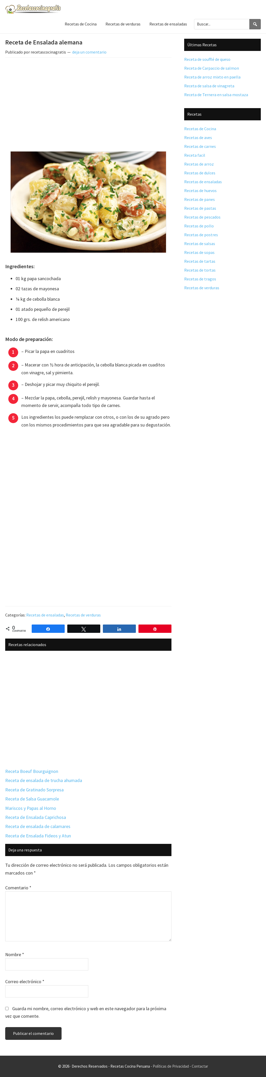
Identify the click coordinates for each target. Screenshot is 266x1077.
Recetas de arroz (199, 164)
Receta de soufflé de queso (207, 59)
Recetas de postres (201, 234)
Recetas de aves (198, 137)
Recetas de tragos (200, 278)
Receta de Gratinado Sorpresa (34, 790)
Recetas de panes (199, 199)
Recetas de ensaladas (45, 615)
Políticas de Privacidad (171, 1066)
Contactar (200, 1066)
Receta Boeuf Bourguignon (31, 771)
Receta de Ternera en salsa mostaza (216, 94)
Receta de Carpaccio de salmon (211, 68)
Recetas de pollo (199, 225)
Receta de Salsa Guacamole (32, 799)
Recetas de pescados (202, 217)
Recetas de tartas (199, 261)
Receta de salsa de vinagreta (209, 85)
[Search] (255, 24)
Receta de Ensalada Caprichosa (35, 817)
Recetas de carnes (200, 146)
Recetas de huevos (200, 190)
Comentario (18, 888)
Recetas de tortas (200, 270)
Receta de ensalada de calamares (37, 826)
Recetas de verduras (83, 615)
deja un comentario (89, 52)
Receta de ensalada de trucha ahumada (43, 780)
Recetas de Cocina (200, 128)
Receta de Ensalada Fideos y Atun (38, 836)
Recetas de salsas (199, 243)
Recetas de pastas (200, 208)
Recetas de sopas (199, 252)
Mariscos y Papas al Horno (30, 808)
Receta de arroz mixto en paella (212, 77)
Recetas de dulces (199, 172)
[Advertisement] (88, 100)
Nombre (14, 954)
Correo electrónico (24, 981)
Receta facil (194, 155)
